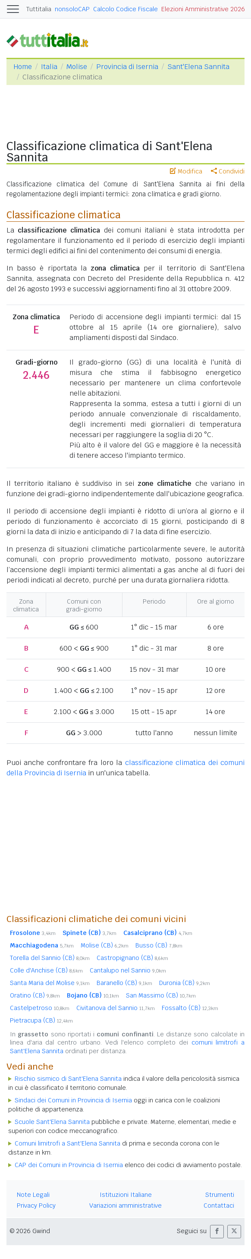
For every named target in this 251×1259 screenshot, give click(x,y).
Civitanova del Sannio (115, 1008)
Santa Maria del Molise (50, 983)
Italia (49, 66)
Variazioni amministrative (125, 1205)
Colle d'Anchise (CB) (46, 970)
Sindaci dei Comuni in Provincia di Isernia (73, 1100)
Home (22, 66)
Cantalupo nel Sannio (128, 970)
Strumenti (219, 1195)
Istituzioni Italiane (126, 1195)
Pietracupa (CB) (41, 1020)
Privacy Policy (36, 1205)
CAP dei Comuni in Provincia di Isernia (69, 1165)
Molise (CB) (105, 945)
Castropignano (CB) (132, 958)
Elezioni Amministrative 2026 (203, 9)
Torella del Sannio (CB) (50, 958)
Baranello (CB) (124, 983)
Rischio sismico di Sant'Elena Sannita (68, 1079)
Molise (76, 66)
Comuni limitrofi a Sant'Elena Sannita (67, 1143)
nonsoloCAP (72, 9)
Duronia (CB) (184, 983)
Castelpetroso (39, 1008)
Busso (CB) (158, 945)
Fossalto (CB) (190, 1008)
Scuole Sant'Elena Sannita (52, 1122)
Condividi (228, 171)
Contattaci (219, 1205)
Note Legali (33, 1195)
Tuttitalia (38, 9)
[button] (217, 1231)
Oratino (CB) (35, 995)
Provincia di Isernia (127, 66)
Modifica (186, 171)
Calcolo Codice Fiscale (125, 9)
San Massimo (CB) (161, 995)
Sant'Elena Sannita (198, 66)
